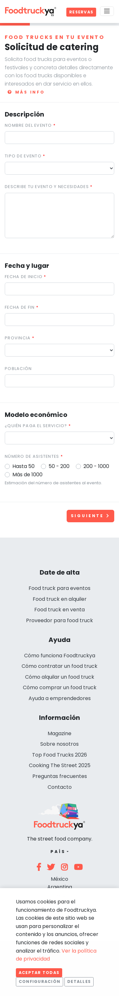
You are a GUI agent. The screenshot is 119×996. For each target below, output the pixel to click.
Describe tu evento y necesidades (47, 186)
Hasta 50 (23, 466)
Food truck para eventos (59, 588)
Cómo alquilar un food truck (59, 677)
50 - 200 (59, 466)
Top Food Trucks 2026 (59, 754)
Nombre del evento (28, 125)
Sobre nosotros (59, 744)
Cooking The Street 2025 (59, 765)
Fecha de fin (20, 307)
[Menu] (107, 11)
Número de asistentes (32, 456)
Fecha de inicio (24, 276)
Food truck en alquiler (60, 599)
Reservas (81, 12)
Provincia (18, 338)
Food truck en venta (59, 609)
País (57, 851)
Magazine (59, 733)
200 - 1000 (96, 466)
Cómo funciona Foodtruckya (59, 655)
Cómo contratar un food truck (59, 666)
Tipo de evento (23, 156)
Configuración (39, 981)
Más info (26, 92)
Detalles (79, 981)
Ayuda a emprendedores (60, 698)
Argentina (59, 887)
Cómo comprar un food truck (59, 687)
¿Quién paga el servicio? (36, 425)
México (59, 879)
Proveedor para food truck (59, 620)
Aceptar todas (39, 972)
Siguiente (90, 515)
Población (18, 368)
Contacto (60, 787)
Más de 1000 (27, 474)
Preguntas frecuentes (59, 776)
